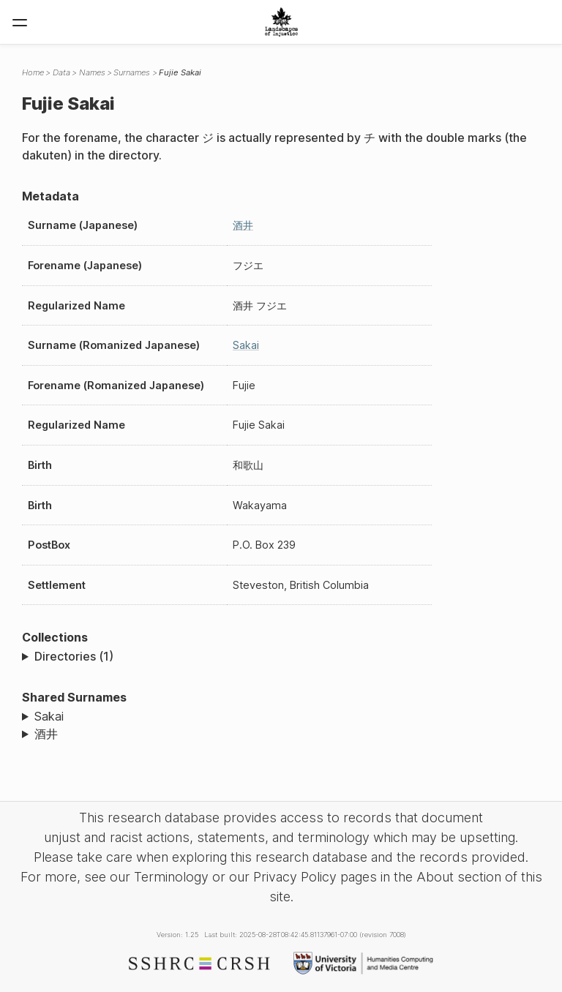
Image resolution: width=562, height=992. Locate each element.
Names (92, 72)
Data (61, 72)
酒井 (243, 225)
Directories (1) (73, 656)
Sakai (246, 345)
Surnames (131, 72)
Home (33, 72)
